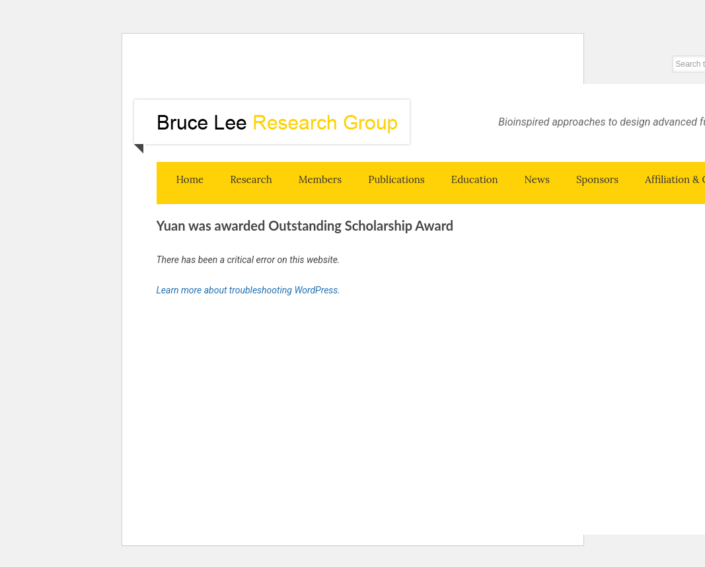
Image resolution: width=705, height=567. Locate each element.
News (537, 179)
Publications (396, 179)
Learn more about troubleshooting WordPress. (248, 290)
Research (251, 179)
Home (190, 179)
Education (474, 179)
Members (320, 179)
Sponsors (597, 179)
